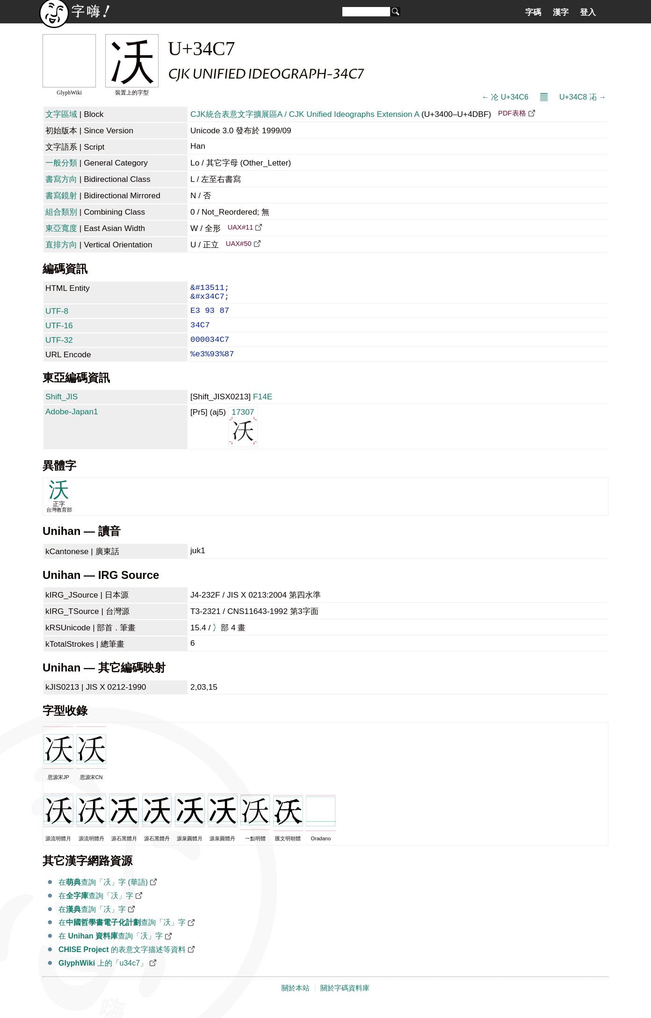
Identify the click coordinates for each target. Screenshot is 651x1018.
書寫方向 (61, 179)
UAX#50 (239, 243)
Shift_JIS (61, 408)
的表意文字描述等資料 (122, 962)
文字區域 (61, 114)
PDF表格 (512, 113)
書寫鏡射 (61, 195)
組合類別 (61, 212)
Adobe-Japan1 (71, 423)
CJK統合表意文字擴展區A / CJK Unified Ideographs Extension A (304, 114)
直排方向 (61, 244)
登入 (588, 12)
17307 (243, 438)
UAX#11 (240, 227)
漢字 (561, 12)
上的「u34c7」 (102, 975)
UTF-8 (56, 315)
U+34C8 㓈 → (582, 97)
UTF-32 (59, 348)
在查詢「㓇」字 (95, 908)
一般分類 (61, 162)
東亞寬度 (61, 228)
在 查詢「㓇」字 (110, 948)
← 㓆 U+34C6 (505, 97)
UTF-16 (59, 332)
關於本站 (296, 1000)
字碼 (533, 12)
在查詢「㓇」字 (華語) (103, 894)
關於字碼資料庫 (344, 1000)
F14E (262, 408)
